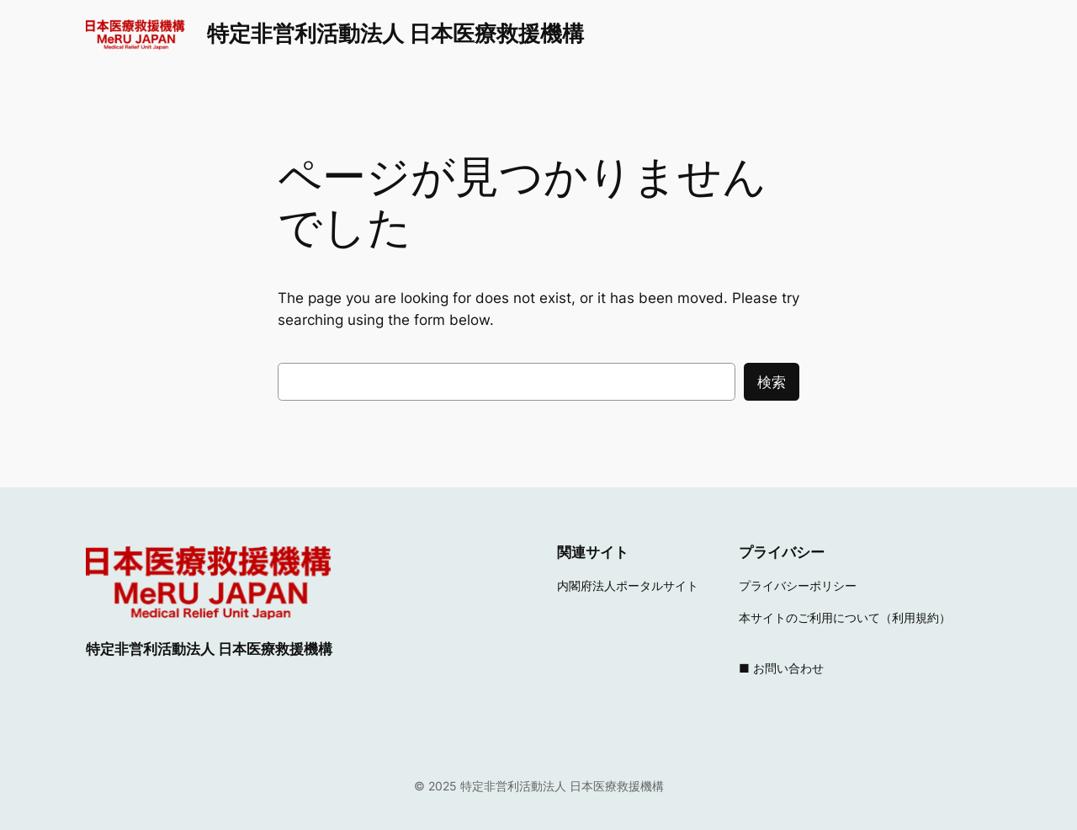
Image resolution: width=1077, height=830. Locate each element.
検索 (771, 382)
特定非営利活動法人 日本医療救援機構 (395, 33)
